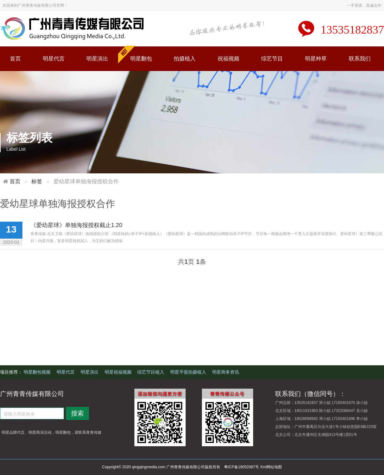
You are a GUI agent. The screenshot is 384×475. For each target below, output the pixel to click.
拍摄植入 (185, 59)
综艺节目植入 (151, 372)
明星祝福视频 (119, 372)
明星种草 (316, 59)
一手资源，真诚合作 (364, 5)
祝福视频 (228, 59)
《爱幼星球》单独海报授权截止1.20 (76, 225)
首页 (15, 59)
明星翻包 (141, 59)
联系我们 (360, 59)
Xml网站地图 (271, 467)
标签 (36, 181)
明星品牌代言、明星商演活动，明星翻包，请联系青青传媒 (51, 432)
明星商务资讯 (225, 372)
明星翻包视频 (38, 372)
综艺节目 (272, 59)
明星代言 (54, 59)
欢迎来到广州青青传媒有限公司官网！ (35, 5)
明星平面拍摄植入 (188, 372)
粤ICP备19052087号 (241, 467)
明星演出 (97, 59)
